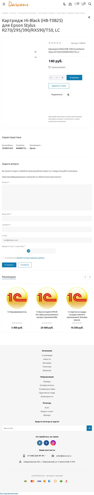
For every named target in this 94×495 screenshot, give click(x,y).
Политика (47, 367)
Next (90, 277)
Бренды (47, 415)
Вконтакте (39, 443)
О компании (47, 355)
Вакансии (47, 370)
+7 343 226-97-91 (35, 456)
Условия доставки (47, 389)
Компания (47, 351)
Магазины (47, 363)
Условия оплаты (47, 385)
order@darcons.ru (63, 456)
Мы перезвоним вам (9, 493)
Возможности (47, 396)
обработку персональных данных (30, 258)
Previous (85, 277)
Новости (47, 359)
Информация (47, 377)
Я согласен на (24, 258)
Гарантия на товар (47, 393)
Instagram (53, 443)
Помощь (47, 381)
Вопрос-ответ (47, 411)
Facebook (46, 443)
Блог (47, 408)
